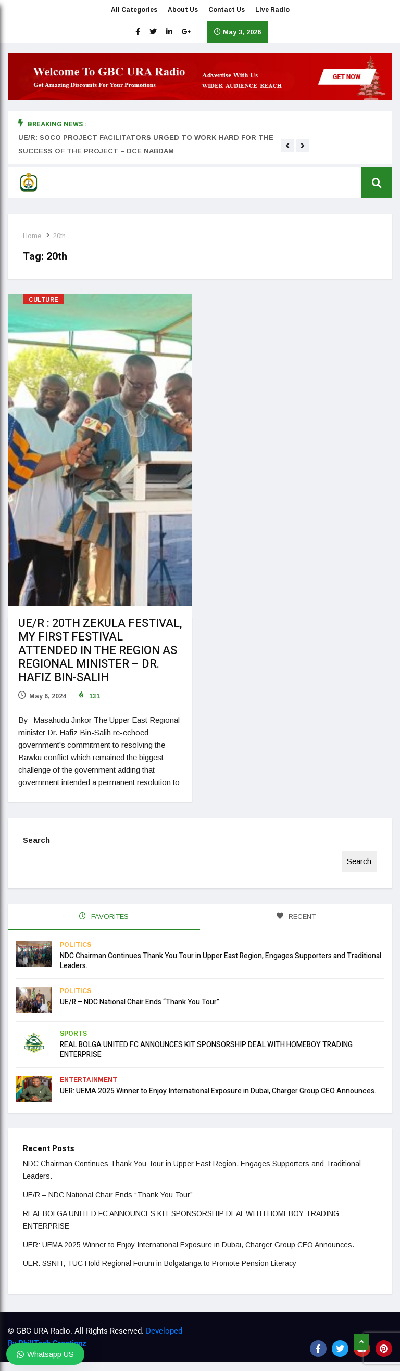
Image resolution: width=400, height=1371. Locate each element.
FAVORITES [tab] (104, 915)
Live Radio (272, 10)
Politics (75, 943)
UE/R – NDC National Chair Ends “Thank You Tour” (139, 1000)
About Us (183, 10)
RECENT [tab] (296, 915)
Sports (73, 1032)
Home (32, 236)
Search (37, 838)
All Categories (134, 10)
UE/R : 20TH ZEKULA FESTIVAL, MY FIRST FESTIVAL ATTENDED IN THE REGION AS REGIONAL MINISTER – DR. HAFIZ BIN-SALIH (100, 650)
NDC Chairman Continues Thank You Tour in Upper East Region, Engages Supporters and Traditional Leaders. (220, 959)
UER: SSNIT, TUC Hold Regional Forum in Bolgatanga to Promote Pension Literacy (160, 1262)
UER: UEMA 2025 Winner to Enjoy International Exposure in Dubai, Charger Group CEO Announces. (218, 1089)
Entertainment (88, 1078)
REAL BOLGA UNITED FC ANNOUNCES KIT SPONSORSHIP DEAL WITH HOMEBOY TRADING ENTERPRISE (206, 1048)
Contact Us (226, 10)
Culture (44, 299)
